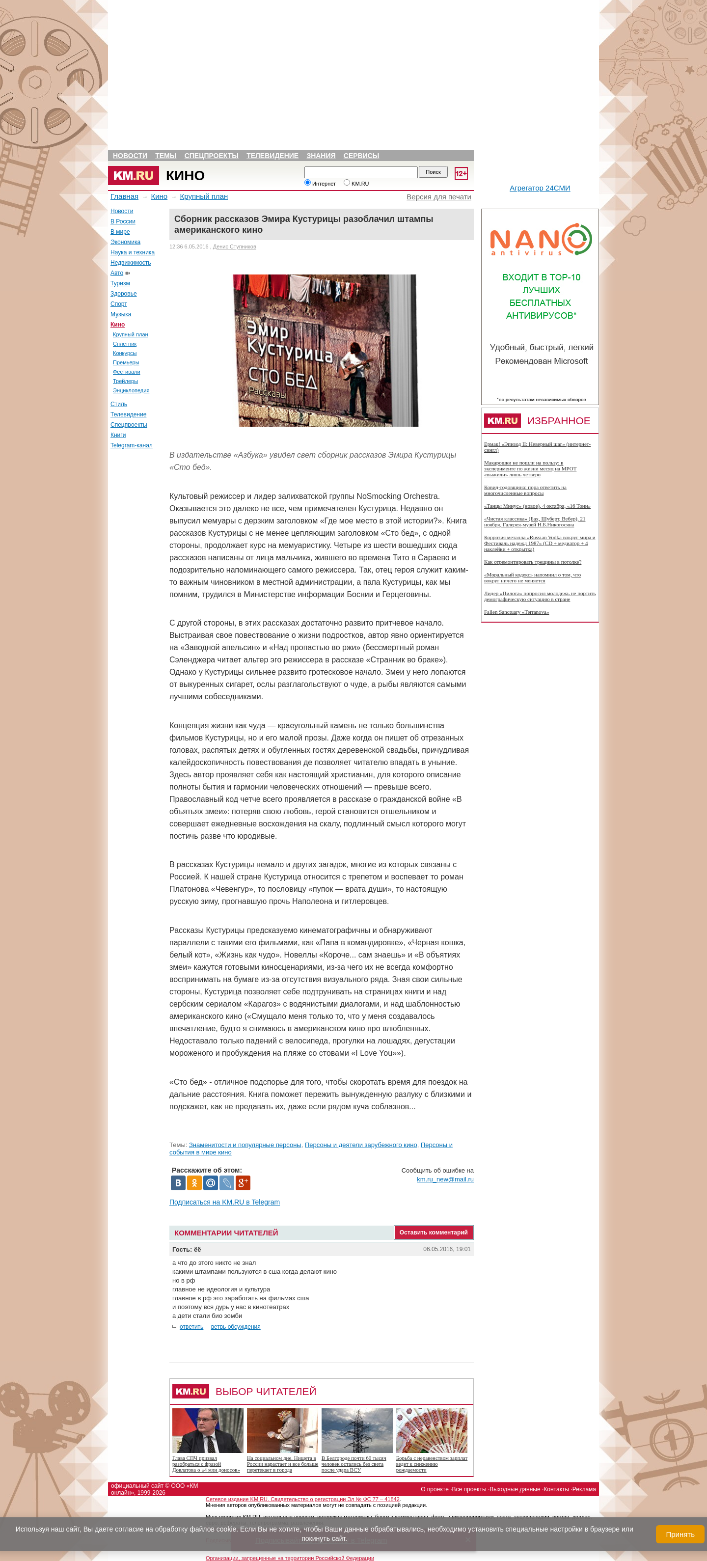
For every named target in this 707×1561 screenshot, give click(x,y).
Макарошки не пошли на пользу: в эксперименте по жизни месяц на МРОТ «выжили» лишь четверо (530, 468)
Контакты (556, 1489)
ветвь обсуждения (236, 1326)
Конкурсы (124, 353)
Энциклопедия (131, 390)
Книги (118, 435)
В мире (120, 231)
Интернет (320, 184)
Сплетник (124, 344)
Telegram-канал (131, 445)
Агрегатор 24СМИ (540, 188)
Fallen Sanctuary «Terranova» (516, 612)
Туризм (120, 283)
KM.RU (356, 184)
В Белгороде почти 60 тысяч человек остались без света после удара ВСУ (354, 1464)
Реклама (584, 1489)
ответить (191, 1326)
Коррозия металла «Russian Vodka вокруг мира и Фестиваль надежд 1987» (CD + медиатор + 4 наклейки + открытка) (540, 543)
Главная (124, 196)
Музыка (120, 314)
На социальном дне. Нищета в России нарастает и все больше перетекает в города (282, 1464)
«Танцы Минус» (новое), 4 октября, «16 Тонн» (537, 506)
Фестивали (126, 372)
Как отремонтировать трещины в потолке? (532, 562)
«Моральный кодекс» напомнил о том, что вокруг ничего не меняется (532, 577)
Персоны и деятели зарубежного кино (361, 1145)
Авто (116, 273)
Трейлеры (125, 381)
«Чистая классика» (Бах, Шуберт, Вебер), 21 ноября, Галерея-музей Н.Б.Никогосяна (534, 521)
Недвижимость (130, 262)
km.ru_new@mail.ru (445, 1179)
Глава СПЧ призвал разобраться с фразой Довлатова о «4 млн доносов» (206, 1464)
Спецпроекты (212, 156)
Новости (130, 156)
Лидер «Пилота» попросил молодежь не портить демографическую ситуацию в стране (540, 596)
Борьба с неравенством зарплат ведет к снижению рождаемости (432, 1464)
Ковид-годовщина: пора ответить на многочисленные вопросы (525, 490)
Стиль (118, 404)
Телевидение (272, 156)
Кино (185, 175)
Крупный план (204, 196)
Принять (680, 1534)
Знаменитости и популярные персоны (245, 1145)
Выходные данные (514, 1489)
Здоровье (123, 293)
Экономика (125, 242)
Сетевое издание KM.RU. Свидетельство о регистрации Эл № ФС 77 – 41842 (303, 1499)
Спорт (118, 304)
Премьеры (126, 362)
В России (123, 221)
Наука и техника (132, 252)
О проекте (435, 1489)
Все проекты (469, 1489)
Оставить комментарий (434, 1232)
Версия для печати (439, 196)
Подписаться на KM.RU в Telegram (224, 1202)
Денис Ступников (234, 246)
